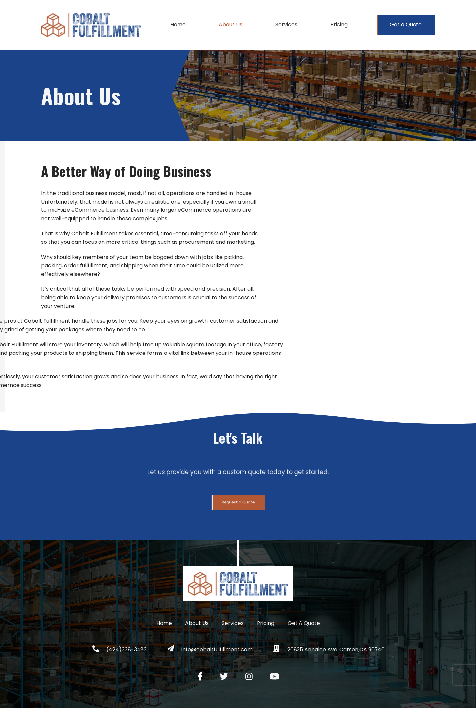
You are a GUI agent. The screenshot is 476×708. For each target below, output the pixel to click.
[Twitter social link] (224, 676)
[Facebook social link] (200, 676)
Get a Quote (406, 24)
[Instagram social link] (249, 676)
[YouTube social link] (274, 676)
